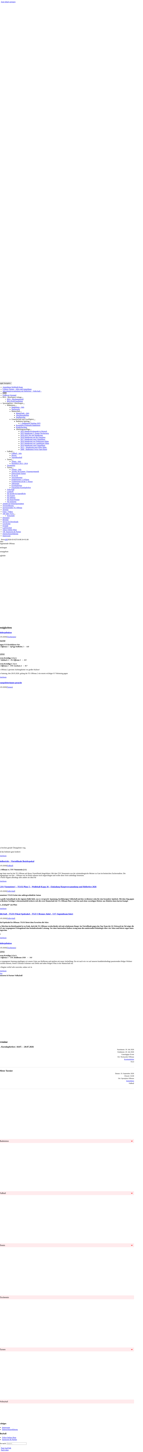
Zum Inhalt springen (8, 2)
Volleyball (11, 891)
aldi (6, 539)
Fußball (10, 866)
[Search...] (16, 1443)
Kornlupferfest (129, 1059)
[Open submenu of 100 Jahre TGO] (14, 514)
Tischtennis (11, 637)
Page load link (6, 1448)
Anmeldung (130, 1081)
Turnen (10, 687)
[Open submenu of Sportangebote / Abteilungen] (24, 403)
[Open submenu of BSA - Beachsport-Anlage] (22, 397)
